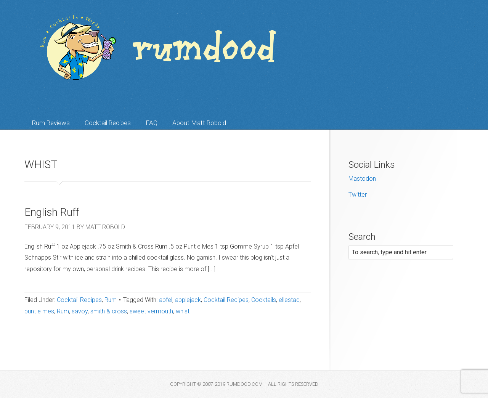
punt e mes (39, 311)
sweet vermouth (151, 311)
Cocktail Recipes (108, 123)
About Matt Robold (199, 123)
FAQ (151, 123)
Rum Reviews (51, 123)
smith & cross (108, 311)
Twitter (357, 194)
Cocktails (263, 299)
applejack (188, 299)
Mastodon (362, 178)
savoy (80, 311)
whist (182, 311)
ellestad (289, 299)
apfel (165, 299)
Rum (110, 299)
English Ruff (51, 212)
